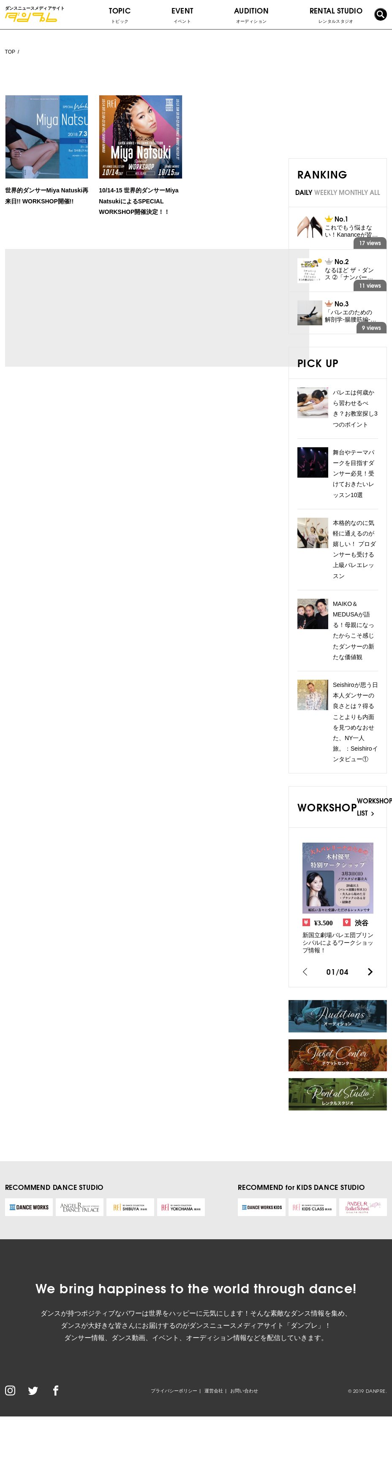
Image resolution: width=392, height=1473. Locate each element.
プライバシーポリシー (174, 1390)
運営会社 (213, 1390)
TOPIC (120, 15)
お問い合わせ (244, 1390)
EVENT (182, 15)
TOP (10, 52)
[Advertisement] (84, 307)
